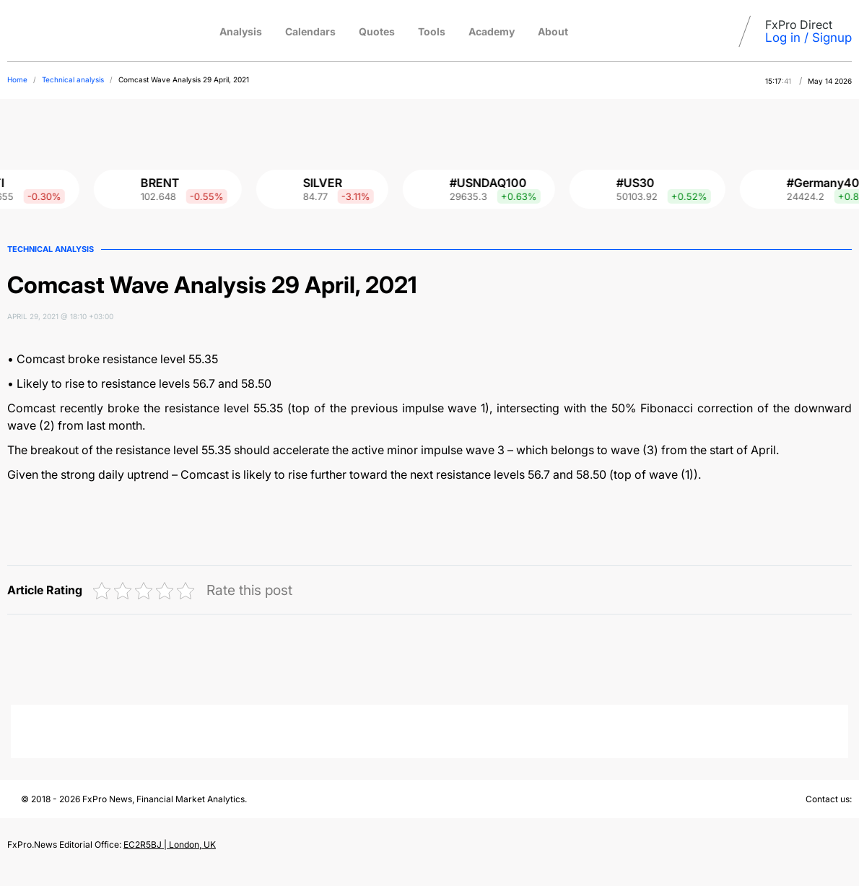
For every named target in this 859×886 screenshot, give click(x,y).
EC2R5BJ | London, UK (169, 844)
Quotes (377, 31)
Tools (431, 31)
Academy (491, 31)
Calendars (310, 31)
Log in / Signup (808, 37)
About (553, 31)
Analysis (240, 31)
